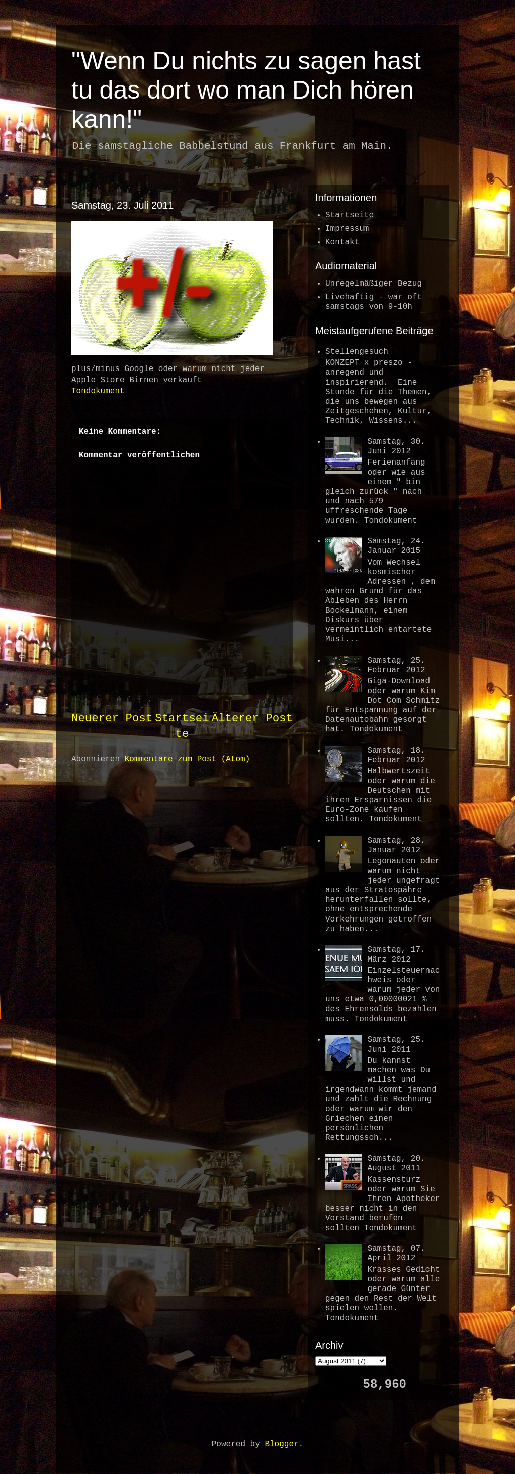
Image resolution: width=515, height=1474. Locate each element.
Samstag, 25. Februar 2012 (396, 665)
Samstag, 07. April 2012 (396, 1253)
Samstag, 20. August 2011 (396, 1163)
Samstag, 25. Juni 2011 (396, 1044)
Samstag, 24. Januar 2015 (396, 546)
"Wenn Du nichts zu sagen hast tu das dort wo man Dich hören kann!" (246, 90)
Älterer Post (252, 718)
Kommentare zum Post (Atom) (187, 759)
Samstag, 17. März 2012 (396, 954)
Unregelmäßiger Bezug (373, 283)
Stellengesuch (356, 351)
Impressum (347, 228)
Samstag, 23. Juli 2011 (122, 205)
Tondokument (98, 391)
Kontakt (342, 242)
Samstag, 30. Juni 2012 (396, 446)
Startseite (349, 215)
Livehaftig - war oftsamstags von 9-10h (373, 302)
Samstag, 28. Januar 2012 (396, 845)
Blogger (281, 1444)
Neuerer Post (111, 718)
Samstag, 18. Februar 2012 (396, 755)
